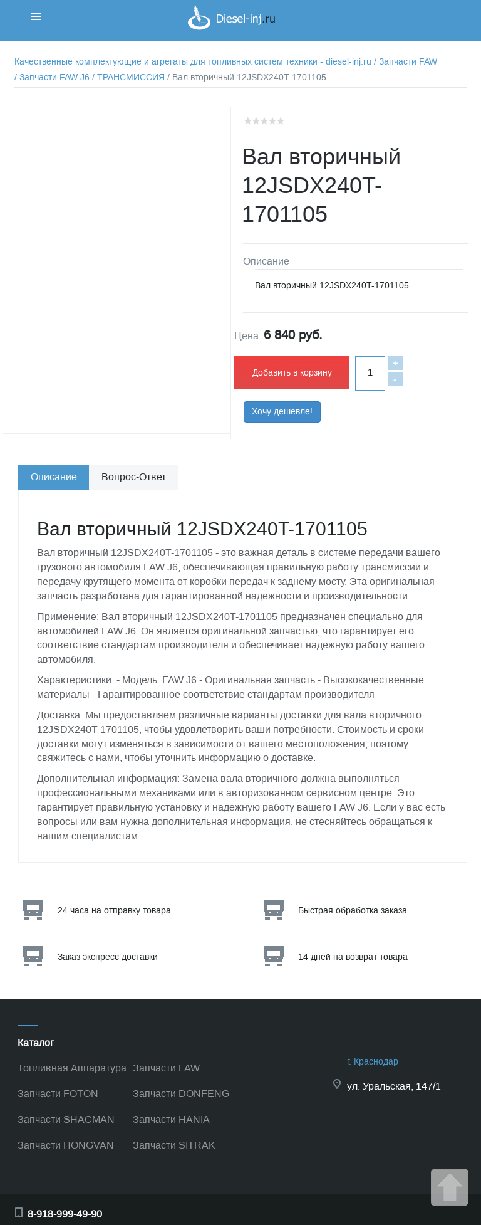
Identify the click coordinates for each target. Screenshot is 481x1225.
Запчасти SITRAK (174, 1145)
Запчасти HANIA (171, 1119)
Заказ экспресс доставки (108, 957)
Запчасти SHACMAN (66, 1119)
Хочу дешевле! (282, 412)
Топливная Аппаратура (72, 1068)
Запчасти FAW (166, 1068)
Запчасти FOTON (58, 1093)
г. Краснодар (372, 1062)
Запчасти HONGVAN (66, 1145)
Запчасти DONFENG (181, 1093)
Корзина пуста (436, 34)
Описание (54, 476)
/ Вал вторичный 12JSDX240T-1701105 (246, 77)
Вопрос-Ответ (133, 476)
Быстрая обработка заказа (352, 911)
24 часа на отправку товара (114, 911)
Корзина (424, 22)
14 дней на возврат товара (353, 957)
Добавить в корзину (292, 373)
